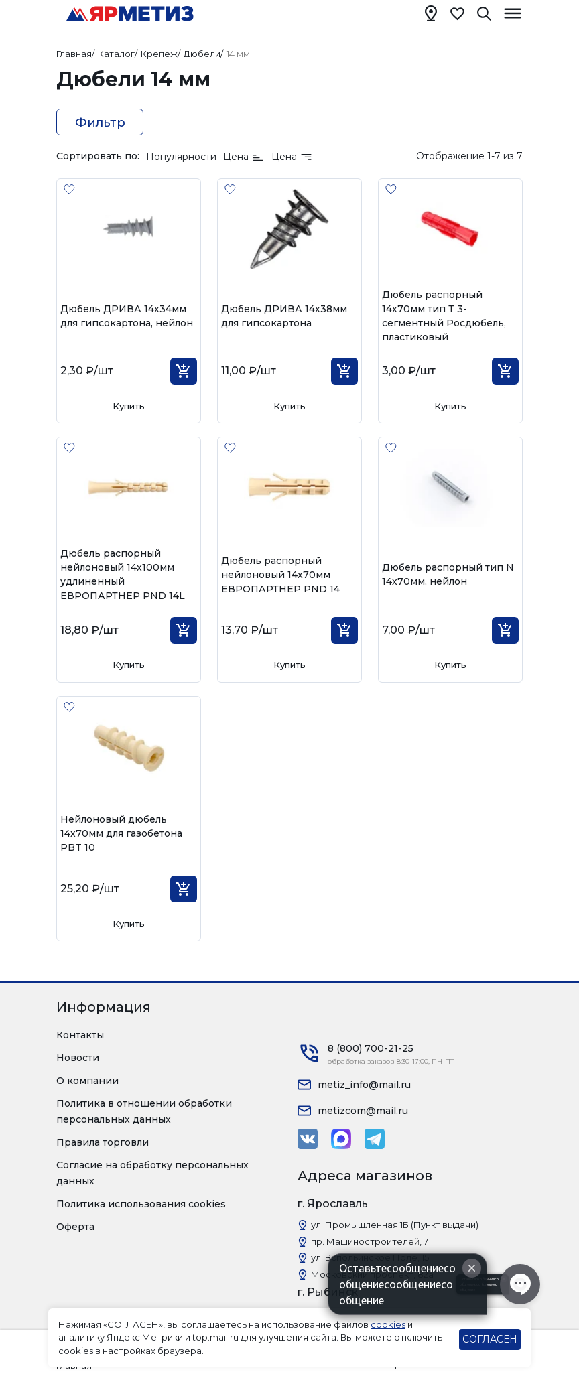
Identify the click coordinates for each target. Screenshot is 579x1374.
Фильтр (100, 122)
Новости (77, 1058)
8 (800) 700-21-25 (370, 1048)
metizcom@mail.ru (363, 1111)
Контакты (80, 1035)
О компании (87, 1081)
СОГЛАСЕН (489, 1339)
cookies (388, 1324)
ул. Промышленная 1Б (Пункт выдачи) (394, 1224)
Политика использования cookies (141, 1204)
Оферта (75, 1227)
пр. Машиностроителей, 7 (369, 1241)
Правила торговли (102, 1142)
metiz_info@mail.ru (364, 1085)
